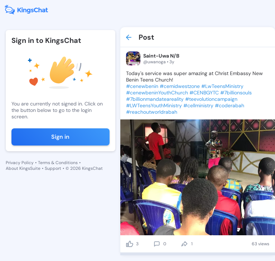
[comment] (156, 243)
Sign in (60, 137)
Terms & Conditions (58, 163)
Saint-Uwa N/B (161, 56)
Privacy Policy (20, 163)
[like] (129, 243)
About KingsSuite (23, 168)
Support (53, 168)
